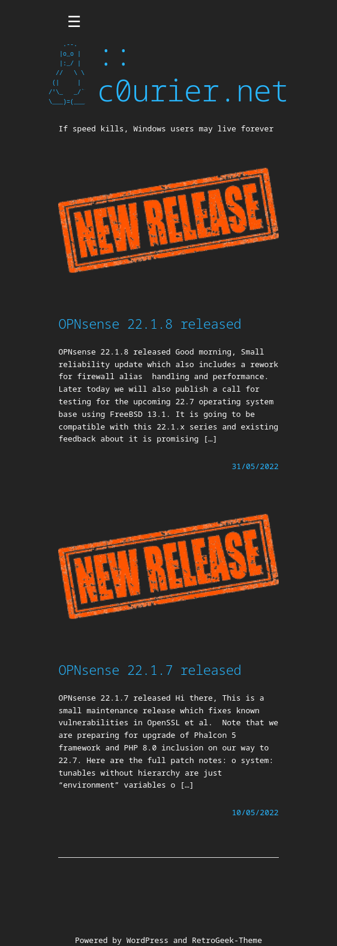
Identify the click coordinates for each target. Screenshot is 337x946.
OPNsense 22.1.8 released (149, 323)
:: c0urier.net (192, 72)
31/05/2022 (255, 466)
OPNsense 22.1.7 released (149, 669)
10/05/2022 (255, 812)
